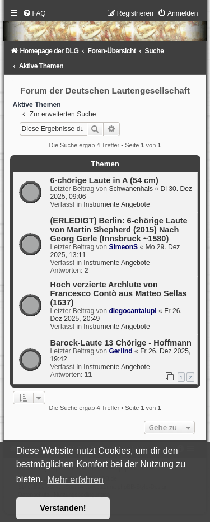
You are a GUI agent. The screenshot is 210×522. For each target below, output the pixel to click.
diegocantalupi (132, 311)
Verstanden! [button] (63, 508)
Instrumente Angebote (116, 204)
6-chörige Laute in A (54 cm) (104, 180)
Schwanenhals (131, 189)
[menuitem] (34, 13)
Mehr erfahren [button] (75, 479)
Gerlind (120, 351)
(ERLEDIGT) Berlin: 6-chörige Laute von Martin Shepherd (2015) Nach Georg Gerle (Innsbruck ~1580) (119, 229)
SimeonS (123, 247)
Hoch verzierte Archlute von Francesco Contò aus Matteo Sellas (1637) (118, 293)
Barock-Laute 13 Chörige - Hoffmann (121, 342)
